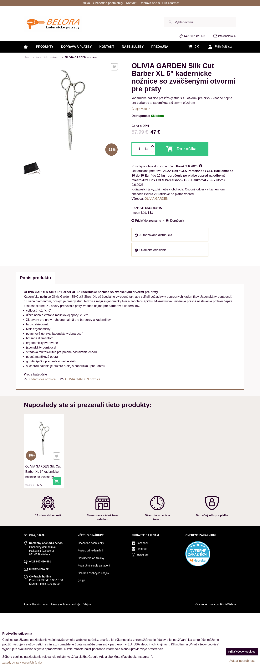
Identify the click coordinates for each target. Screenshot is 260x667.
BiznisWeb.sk (228, 604)
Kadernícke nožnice (42, 379)
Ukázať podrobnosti (241, 660)
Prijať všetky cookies (241, 651)
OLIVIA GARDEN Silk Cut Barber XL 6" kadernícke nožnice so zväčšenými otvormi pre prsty (43, 473)
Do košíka (186, 148)
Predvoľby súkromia (36, 604)
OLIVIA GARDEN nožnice (82, 379)
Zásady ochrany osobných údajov (71, 604)
